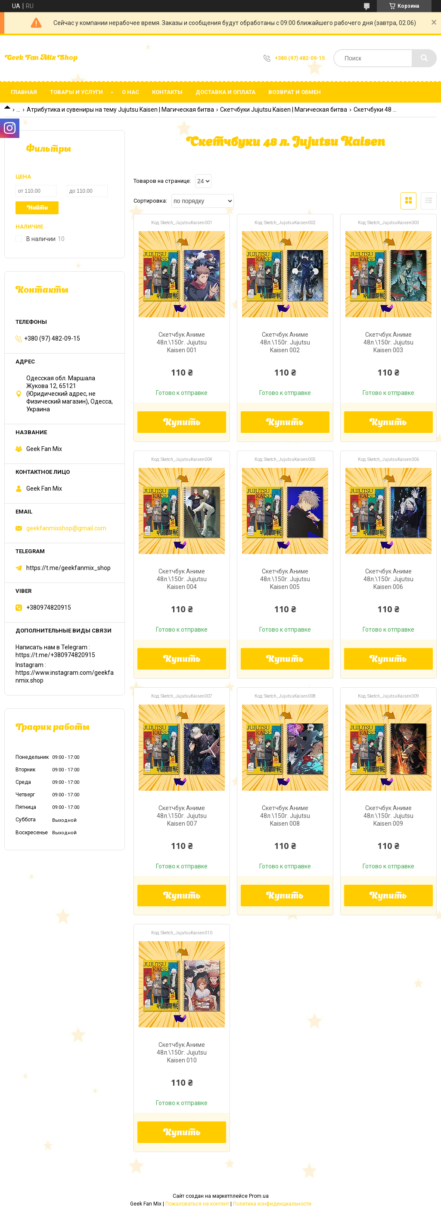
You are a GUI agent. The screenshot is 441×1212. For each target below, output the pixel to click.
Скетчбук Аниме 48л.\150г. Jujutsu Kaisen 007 (182, 816)
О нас (130, 92)
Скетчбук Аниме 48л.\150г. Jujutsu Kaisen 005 (285, 579)
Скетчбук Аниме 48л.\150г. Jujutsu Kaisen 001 (182, 342)
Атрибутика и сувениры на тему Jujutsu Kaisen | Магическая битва (120, 109)
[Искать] (424, 58)
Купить (182, 423)
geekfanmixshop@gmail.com (66, 528)
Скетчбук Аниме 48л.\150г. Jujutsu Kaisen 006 (388, 579)
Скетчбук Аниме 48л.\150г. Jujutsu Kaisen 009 (388, 816)
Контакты (167, 92)
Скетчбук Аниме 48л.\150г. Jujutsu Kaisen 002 (285, 342)
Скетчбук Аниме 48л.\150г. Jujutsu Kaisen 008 (285, 816)
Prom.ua (259, 1196)
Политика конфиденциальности (272, 1204)
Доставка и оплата (225, 92)
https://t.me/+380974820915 (55, 654)
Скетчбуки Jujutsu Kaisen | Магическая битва (283, 109)
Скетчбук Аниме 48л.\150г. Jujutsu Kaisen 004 (182, 579)
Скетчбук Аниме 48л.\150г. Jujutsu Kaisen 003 (388, 342)
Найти (37, 208)
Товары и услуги (76, 92)
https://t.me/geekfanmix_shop (68, 567)
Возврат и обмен (294, 92)
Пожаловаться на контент (197, 1204)
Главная (24, 92)
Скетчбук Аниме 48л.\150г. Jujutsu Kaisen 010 (182, 1052)
